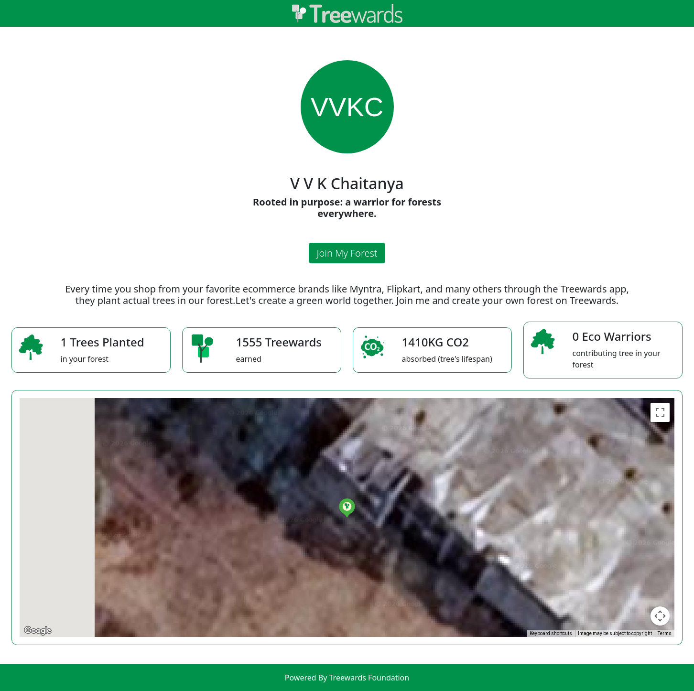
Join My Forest (346, 253)
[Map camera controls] (660, 616)
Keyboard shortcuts (551, 633)
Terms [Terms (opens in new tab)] (665, 633)
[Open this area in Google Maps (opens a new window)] (38, 631)
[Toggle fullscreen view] (660, 412)
